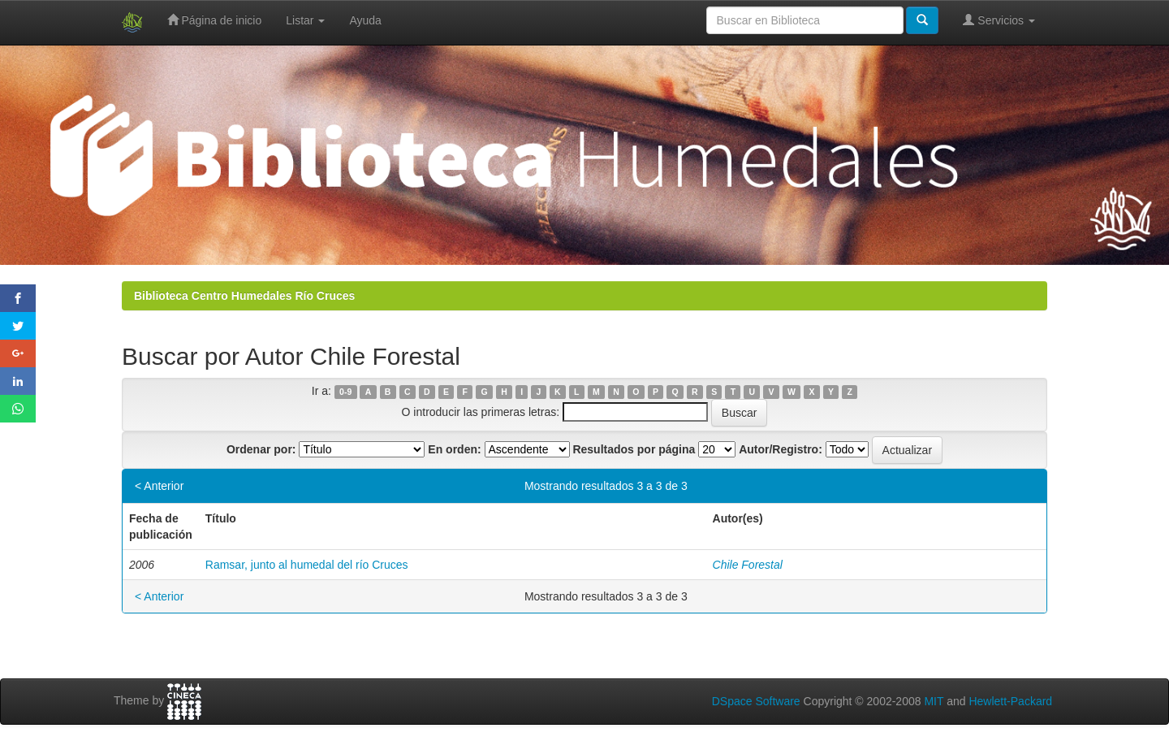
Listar (305, 20)
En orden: (454, 449)
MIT (933, 701)
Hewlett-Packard (1010, 701)
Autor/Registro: (780, 449)
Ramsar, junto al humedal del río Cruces (306, 564)
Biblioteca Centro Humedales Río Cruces (244, 295)
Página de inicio (214, 20)
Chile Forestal (748, 564)
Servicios (999, 20)
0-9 (345, 391)
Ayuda (365, 20)
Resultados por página (633, 449)
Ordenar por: (261, 449)
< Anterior (159, 485)
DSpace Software (756, 701)
